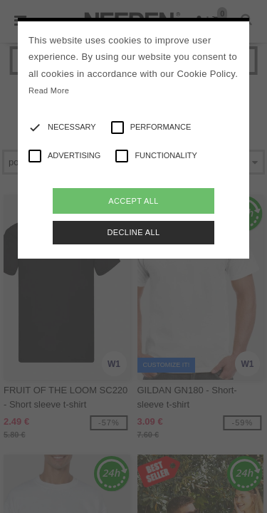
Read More (48, 90)
